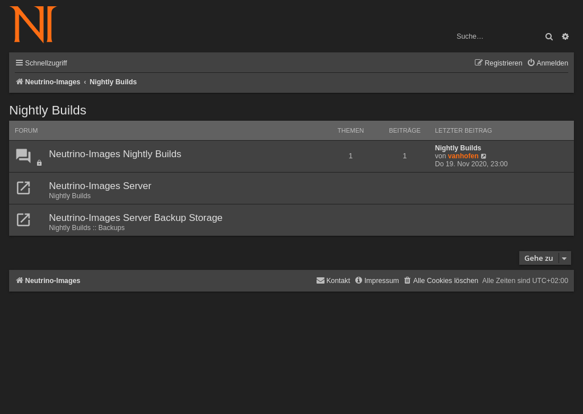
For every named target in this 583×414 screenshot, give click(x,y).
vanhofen (463, 156)
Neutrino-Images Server (100, 186)
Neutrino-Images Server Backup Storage (136, 217)
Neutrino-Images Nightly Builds (115, 154)
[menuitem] (547, 63)
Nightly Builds (48, 110)
